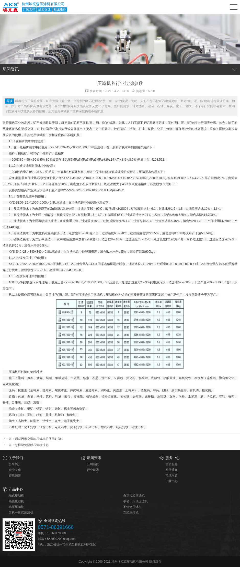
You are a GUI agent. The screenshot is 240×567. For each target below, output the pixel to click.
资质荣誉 (15, 475)
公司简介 (15, 464)
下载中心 (171, 481)
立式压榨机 (131, 512)
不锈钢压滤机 (132, 507)
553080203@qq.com (61, 539)
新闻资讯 (94, 458)
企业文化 (15, 470)
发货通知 (171, 470)
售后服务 (171, 464)
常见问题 (171, 475)
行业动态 (93, 470)
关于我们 (16, 458)
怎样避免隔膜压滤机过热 (32, 445)
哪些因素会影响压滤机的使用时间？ (39, 439)
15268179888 (56, 533)
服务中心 (172, 458)
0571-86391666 (56, 527)
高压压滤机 (16, 507)
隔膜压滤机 (16, 501)
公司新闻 (93, 464)
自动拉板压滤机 (134, 495)
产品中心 (16, 489)
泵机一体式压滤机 (21, 512)
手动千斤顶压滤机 (135, 501)
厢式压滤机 (16, 495)
